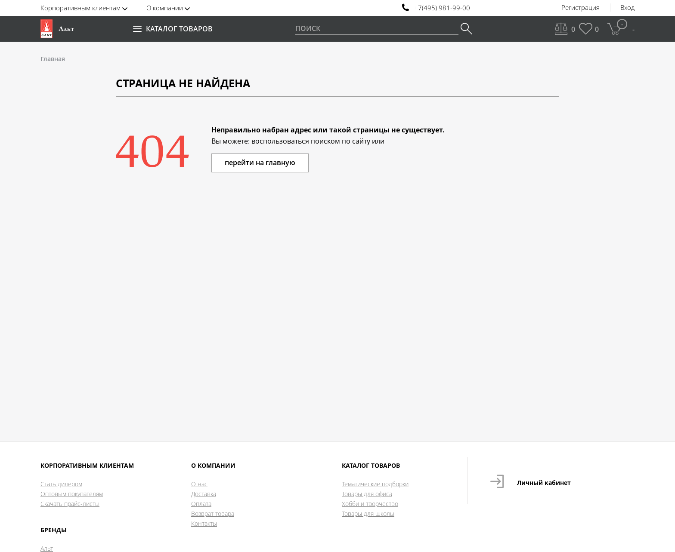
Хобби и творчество (370, 504)
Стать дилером (61, 484)
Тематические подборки (375, 484)
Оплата (201, 504)
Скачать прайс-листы (69, 504)
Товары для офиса (367, 494)
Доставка (203, 494)
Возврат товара (212, 513)
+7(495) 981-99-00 (442, 8)
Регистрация (580, 7)
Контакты (204, 523)
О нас (199, 484)
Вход (627, 7)
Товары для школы (368, 513)
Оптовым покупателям (71, 494)
